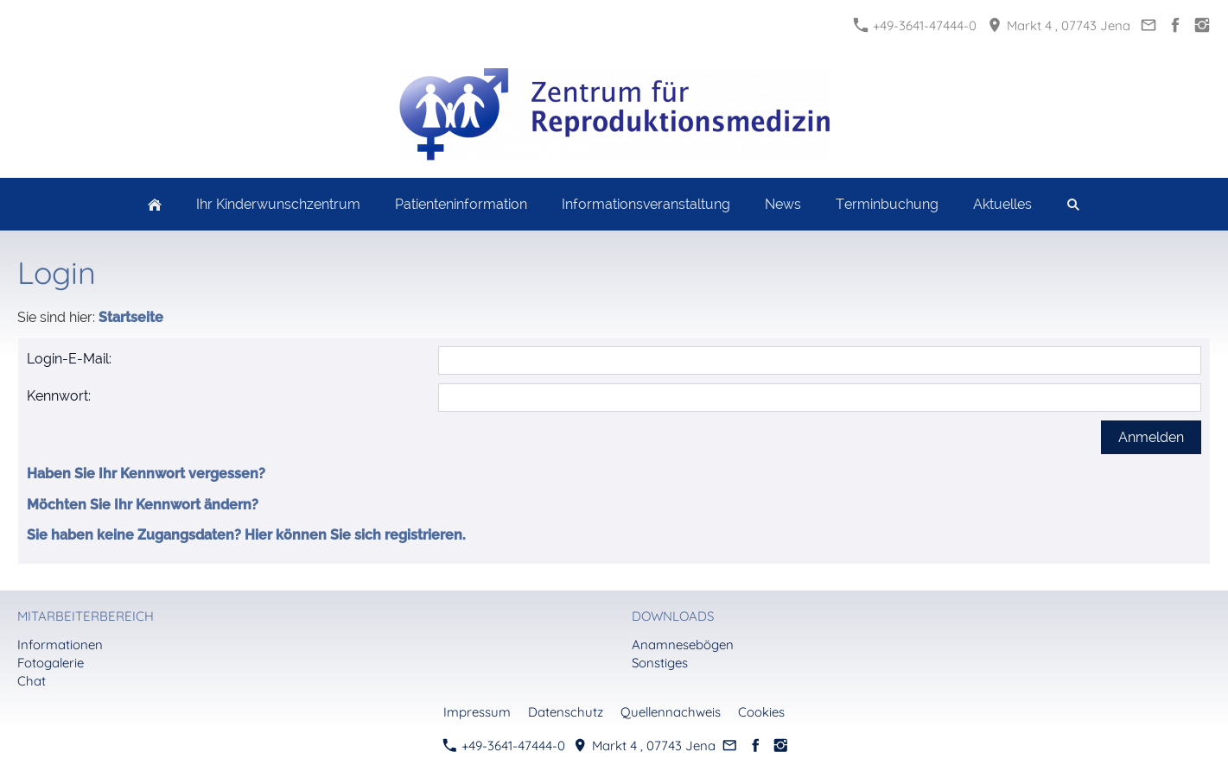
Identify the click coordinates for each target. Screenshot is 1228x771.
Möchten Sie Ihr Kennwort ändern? (142, 504)
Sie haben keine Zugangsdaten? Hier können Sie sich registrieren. (246, 535)
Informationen (60, 644)
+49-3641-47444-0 (915, 25)
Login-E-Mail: (69, 359)
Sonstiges (660, 662)
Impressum (477, 712)
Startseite (131, 317)
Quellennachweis (670, 712)
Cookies (761, 712)
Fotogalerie (50, 662)
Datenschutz (565, 712)
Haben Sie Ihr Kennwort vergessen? (146, 473)
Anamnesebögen (683, 644)
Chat (31, 681)
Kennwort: (59, 396)
